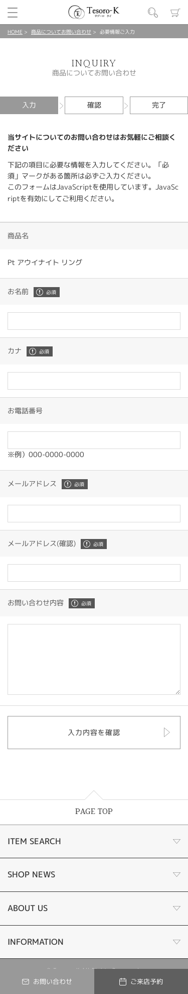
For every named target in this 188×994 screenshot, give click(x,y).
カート (175, 13)
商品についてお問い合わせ (61, 31)
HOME (15, 31)
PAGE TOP (94, 825)
